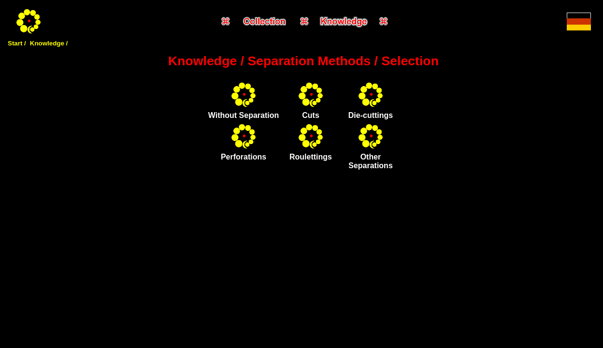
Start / (17, 43)
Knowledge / (49, 43)
